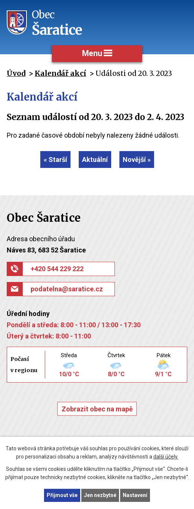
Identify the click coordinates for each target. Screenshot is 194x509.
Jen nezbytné (100, 495)
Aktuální (95, 159)
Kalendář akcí (60, 73)
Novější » (137, 159)
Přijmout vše (62, 495)
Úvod (16, 73)
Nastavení (135, 495)
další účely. (165, 457)
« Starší (55, 159)
